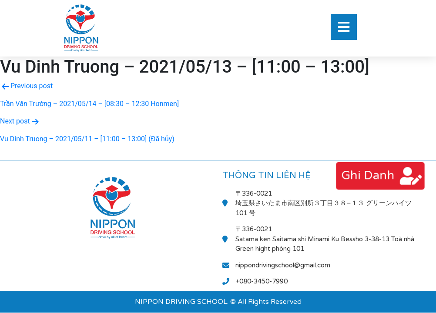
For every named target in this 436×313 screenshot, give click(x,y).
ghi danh (367, 175)
